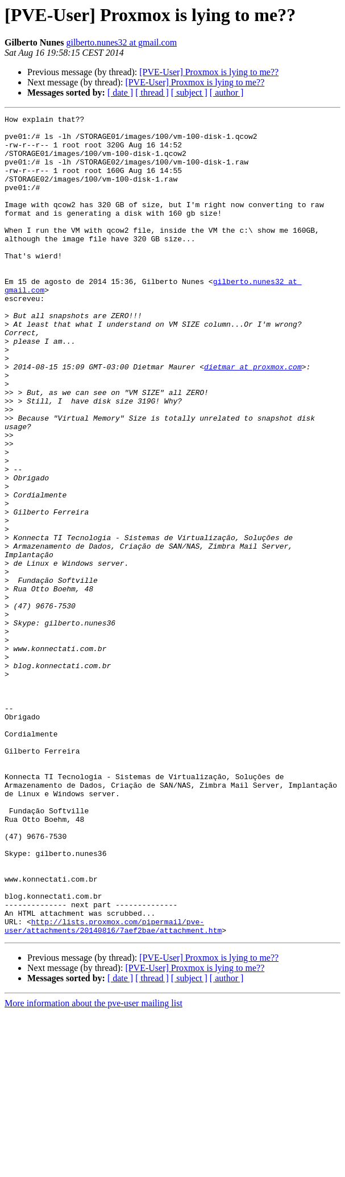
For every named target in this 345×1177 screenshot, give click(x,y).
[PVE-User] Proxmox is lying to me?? (209, 72)
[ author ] (227, 92)
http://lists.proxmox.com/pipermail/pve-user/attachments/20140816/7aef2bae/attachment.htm (113, 1089)
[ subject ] (189, 92)
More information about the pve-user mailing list (93, 1167)
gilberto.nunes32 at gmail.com (121, 42)
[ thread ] (152, 92)
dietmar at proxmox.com (253, 418)
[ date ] (120, 92)
